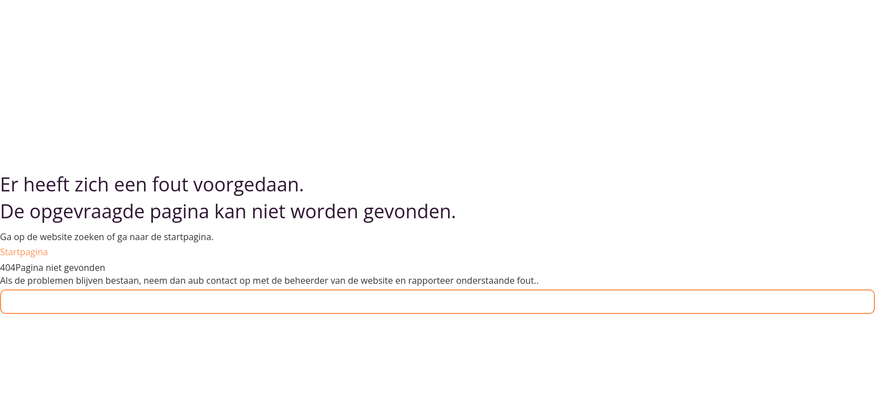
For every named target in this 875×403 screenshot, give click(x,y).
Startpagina (24, 252)
